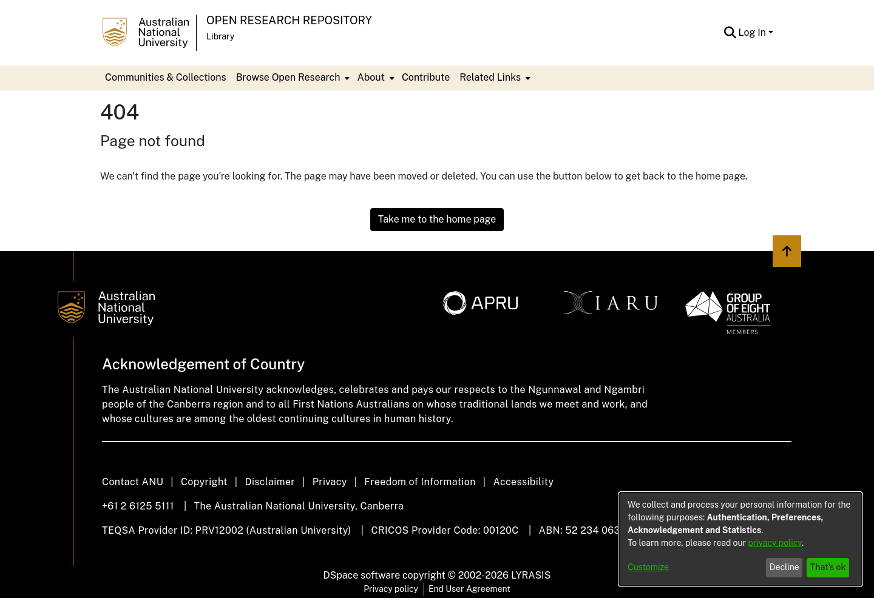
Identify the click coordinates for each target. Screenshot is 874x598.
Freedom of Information (419, 482)
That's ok (828, 567)
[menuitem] (292, 78)
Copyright (204, 482)
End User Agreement (469, 589)
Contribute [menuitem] (426, 77)
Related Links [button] (490, 77)
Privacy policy (391, 589)
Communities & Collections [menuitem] (165, 77)
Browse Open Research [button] (288, 77)
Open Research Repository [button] (289, 20)
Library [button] (220, 36)
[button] (730, 32)
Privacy (330, 482)
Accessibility (523, 482)
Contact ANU (132, 482)
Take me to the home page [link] (437, 219)
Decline (784, 567)
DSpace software (362, 575)
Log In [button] (753, 32)
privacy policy (775, 543)
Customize (648, 567)
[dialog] (740, 539)
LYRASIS (530, 575)
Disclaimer (270, 482)
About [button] (370, 77)
